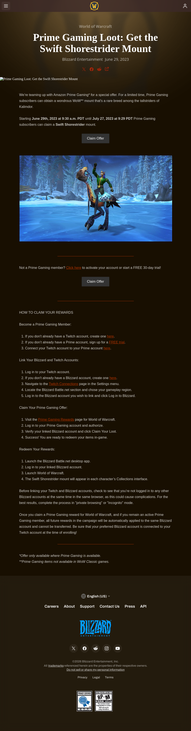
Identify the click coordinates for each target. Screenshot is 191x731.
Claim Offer (95, 138)
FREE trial (116, 342)
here (110, 336)
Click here (73, 268)
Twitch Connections (63, 384)
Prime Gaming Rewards (56, 419)
